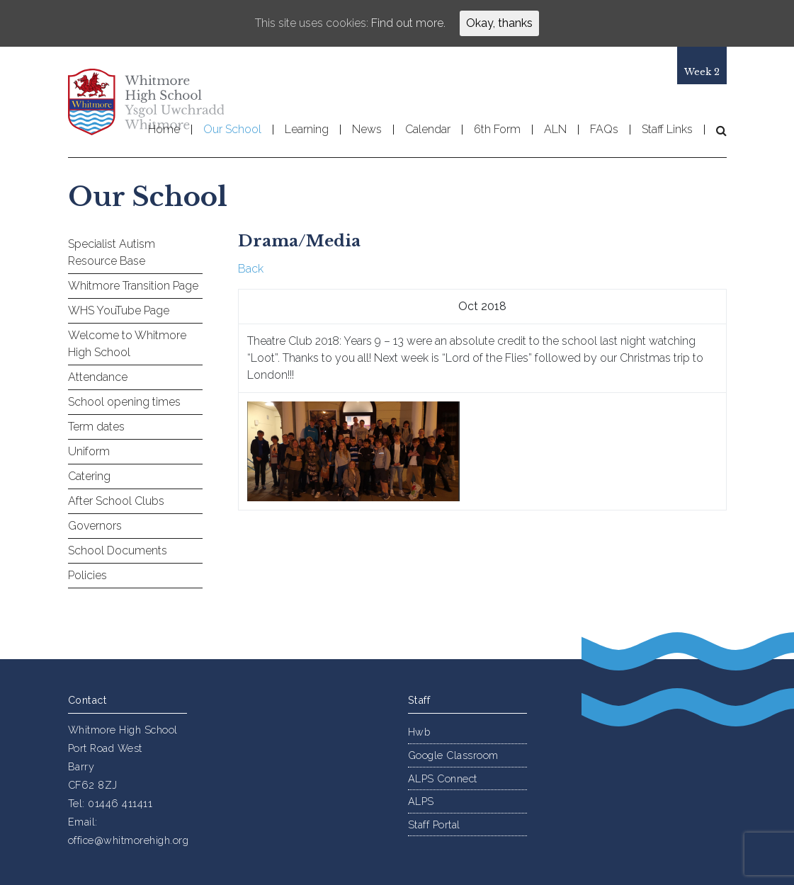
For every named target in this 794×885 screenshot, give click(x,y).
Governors (95, 525)
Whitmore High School (146, 102)
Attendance (97, 377)
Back (250, 268)
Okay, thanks (499, 23)
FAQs (604, 130)
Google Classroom (453, 755)
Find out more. (408, 23)
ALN (555, 130)
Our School (147, 197)
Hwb (419, 732)
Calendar (427, 130)
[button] (716, 130)
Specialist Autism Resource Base (111, 252)
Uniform (89, 451)
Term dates (96, 426)
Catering (89, 476)
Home (164, 130)
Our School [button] (232, 130)
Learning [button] (307, 130)
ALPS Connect (442, 778)
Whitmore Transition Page (133, 285)
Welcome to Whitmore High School (127, 344)
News (367, 130)
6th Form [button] (497, 130)
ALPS (421, 801)
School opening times (124, 402)
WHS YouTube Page (118, 310)
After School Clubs (116, 501)
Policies (87, 575)
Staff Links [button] (667, 130)
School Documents (117, 550)
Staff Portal (434, 824)
